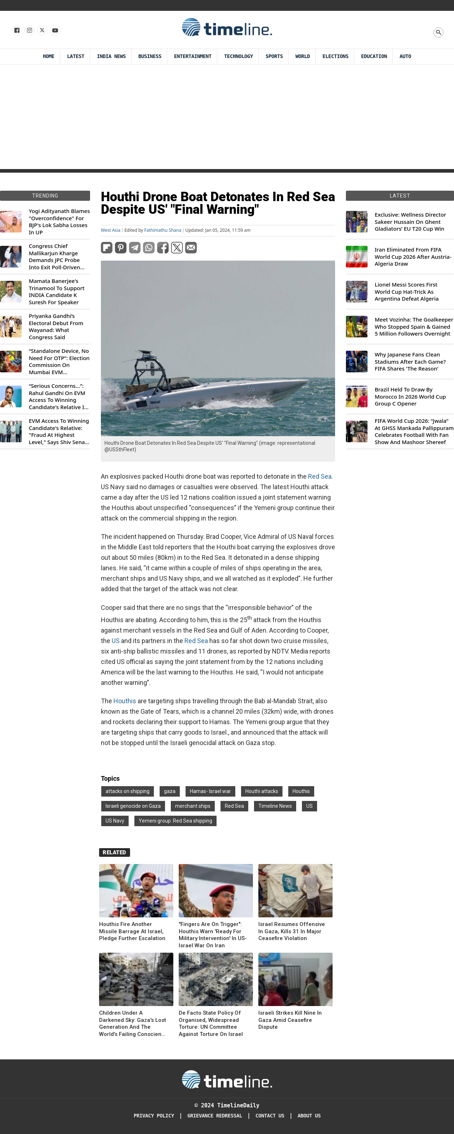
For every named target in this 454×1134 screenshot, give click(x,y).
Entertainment (193, 56)
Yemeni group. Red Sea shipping (175, 821)
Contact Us (269, 1116)
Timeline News (275, 806)
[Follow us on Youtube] (55, 30)
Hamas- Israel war (210, 791)
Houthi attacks (261, 791)
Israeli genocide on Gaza (133, 806)
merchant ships (192, 806)
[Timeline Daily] (227, 1079)
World (302, 56)
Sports (274, 56)
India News (111, 56)
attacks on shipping (128, 791)
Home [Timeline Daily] (48, 56)
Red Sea (319, 476)
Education (374, 56)
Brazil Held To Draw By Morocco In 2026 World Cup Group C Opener (410, 396)
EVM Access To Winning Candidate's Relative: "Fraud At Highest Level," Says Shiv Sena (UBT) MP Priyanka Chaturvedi (59, 431)
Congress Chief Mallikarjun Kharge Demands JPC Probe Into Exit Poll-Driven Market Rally (54, 257)
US (116, 640)
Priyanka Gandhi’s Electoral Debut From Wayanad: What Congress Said (56, 327)
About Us (309, 1116)
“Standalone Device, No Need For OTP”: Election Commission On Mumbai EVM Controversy (59, 361)
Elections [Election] (335, 56)
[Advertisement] (227, 118)
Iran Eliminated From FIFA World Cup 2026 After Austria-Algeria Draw (413, 256)
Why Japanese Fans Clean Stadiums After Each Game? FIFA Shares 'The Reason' (410, 361)
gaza (169, 791)
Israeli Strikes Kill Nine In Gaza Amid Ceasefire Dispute (290, 1020)
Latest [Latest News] (75, 56)
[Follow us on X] (41, 30)
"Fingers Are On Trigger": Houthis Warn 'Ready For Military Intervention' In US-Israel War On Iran (213, 935)
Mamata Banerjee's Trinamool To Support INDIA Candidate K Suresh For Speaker (57, 292)
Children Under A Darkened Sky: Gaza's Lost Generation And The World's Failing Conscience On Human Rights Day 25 (133, 1024)
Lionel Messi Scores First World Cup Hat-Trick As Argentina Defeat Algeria (407, 291)
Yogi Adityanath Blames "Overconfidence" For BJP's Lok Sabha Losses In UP (59, 222)
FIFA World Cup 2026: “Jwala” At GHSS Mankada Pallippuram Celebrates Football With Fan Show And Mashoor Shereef (414, 431)
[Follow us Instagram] (29, 30)
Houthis (125, 701)
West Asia (110, 230)
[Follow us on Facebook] (16, 30)
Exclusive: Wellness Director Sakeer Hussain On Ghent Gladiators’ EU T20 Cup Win (410, 221)
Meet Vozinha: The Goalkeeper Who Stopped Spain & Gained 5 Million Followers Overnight (414, 326)
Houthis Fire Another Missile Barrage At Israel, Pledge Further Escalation (132, 931)
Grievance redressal (214, 1116)
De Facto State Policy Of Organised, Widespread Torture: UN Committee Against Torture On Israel (211, 1023)
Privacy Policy (154, 1116)
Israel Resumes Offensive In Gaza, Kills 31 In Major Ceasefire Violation (291, 931)
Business (149, 56)
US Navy (115, 821)
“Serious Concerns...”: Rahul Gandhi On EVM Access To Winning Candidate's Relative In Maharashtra (58, 396)
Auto (405, 56)
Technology (238, 56)
